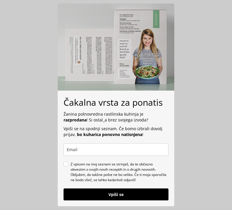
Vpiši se (116, 194)
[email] (116, 149)
